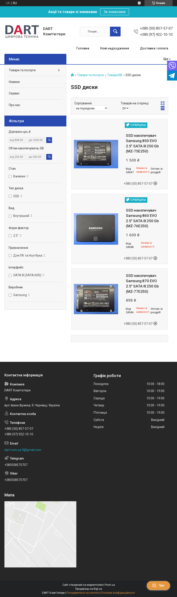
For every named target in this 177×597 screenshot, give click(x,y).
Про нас (14, 105)
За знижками (114, 12)
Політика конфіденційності (118, 592)
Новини (14, 82)
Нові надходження (114, 48)
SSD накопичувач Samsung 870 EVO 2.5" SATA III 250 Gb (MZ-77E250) (142, 283)
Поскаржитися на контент (83, 592)
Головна (82, 48)
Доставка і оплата (154, 48)
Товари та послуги (90, 75)
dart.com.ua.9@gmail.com (22, 450)
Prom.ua (110, 584)
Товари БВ (114, 75)
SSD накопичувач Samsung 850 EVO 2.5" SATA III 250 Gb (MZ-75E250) (142, 143)
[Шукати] (115, 31)
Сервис (14, 93)
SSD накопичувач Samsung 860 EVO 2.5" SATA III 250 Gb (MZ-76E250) (142, 218)
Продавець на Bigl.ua (88, 588)
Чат (158, 586)
